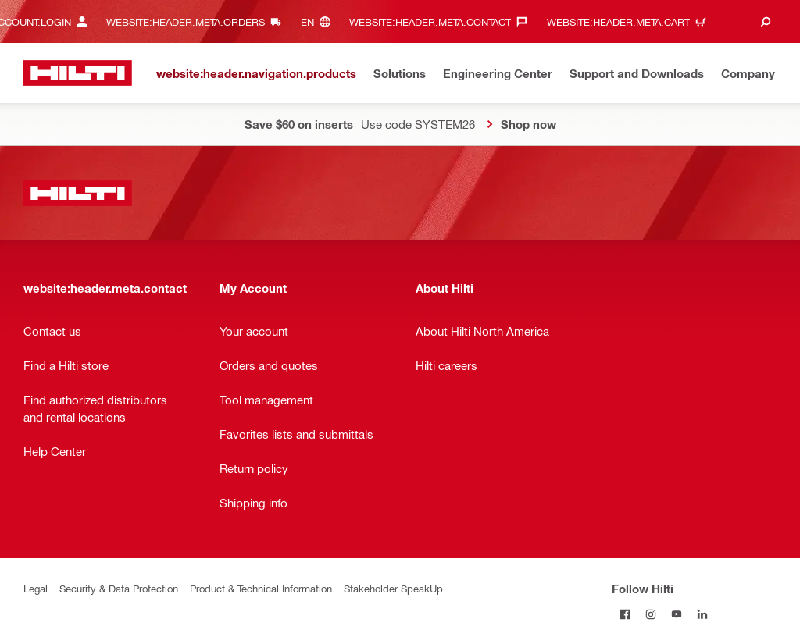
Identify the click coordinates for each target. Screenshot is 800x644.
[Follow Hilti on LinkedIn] (702, 614)
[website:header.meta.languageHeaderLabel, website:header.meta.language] (319, 21)
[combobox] (751, 21)
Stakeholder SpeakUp (393, 588)
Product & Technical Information (261, 588)
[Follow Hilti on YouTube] (676, 614)
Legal (35, 588)
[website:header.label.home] (77, 73)
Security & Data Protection (118, 588)
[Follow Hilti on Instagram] (650, 614)
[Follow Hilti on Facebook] (625, 614)
